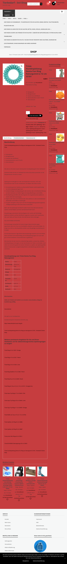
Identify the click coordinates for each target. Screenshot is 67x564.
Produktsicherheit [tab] (19, 138)
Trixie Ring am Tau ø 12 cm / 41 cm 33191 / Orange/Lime (18, 386)
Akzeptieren (26, 561)
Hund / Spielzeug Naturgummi (33, 128)
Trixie (45, 132)
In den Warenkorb (34, 115)
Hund (9, 18)
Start (4, 18)
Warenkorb (7, 525)
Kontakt (7, 519)
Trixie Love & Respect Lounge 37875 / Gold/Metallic (31, 481)
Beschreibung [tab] (7, 138)
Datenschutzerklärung (41, 529)
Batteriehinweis (40, 525)
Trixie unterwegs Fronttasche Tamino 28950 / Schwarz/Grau (19, 482)
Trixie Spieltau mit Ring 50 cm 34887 (13, 429)
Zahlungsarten (8, 541)
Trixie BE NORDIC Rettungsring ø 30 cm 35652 (15, 443)
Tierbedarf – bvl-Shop (15, 2)
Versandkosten (39, 82)
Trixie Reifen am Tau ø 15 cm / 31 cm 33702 (15, 415)
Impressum (39, 519)
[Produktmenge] (28, 112)
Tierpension (7, 47)
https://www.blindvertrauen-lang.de (13, 323)
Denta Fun (42, 126)
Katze (14, 18)
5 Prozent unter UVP (18, 54)
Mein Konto (8, 522)
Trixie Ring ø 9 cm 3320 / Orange (12, 350)
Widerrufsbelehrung (10, 547)
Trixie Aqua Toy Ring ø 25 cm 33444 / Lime (14, 400)
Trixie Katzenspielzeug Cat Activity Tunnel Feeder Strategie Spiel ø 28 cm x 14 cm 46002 (8, 483)
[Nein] (65, 558)
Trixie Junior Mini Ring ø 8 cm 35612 (13, 436)
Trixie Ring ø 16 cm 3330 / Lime (12, 364)
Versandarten (7, 309)
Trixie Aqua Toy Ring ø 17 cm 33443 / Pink (14, 393)
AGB (37, 522)
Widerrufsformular (9, 550)
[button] (21, 66)
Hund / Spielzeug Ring (37, 132)
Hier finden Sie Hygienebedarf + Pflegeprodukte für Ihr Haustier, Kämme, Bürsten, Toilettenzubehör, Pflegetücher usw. (31, 23)
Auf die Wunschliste (32, 118)
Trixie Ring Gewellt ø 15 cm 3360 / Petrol (14, 371)
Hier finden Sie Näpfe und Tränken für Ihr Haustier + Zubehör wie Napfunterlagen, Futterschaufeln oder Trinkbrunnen (32, 34)
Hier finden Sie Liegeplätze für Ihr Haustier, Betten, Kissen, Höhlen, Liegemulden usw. (27, 29)
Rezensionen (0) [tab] (30, 138)
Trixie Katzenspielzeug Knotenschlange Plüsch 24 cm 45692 (42, 482)
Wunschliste (8, 529)
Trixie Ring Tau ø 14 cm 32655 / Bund (13, 379)
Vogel (25, 18)
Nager (19, 18)
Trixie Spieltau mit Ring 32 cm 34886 (13, 422)
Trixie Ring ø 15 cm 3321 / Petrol (12, 357)
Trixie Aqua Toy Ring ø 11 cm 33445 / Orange (15, 407)
